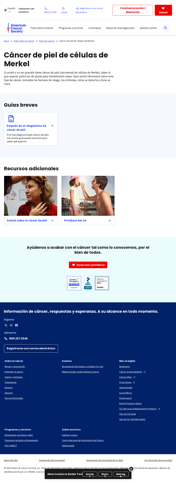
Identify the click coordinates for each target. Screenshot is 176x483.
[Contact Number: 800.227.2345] (88, 338)
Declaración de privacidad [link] (52, 460)
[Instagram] (11, 325)
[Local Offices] (125, 393)
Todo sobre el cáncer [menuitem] (41, 28)
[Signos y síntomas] (14, 377)
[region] (88, 474)
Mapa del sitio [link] (11, 460)
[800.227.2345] (52, 10)
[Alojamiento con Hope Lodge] (19, 435)
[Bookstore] (124, 366)
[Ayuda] (67, 10)
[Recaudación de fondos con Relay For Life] (82, 366)
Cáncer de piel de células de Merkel (76, 40)
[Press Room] (127, 382)
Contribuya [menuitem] (94, 28)
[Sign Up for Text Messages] (132, 419)
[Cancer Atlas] (127, 377)
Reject (105, 474)
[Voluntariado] (68, 446)
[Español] (13, 10)
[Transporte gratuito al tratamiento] (21, 440)
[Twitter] (6, 325)
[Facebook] (16, 325)
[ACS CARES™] (11, 446)
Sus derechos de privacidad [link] (158, 460)
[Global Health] (125, 388)
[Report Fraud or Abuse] (130, 403)
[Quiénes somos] (69, 435)
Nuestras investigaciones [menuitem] (120, 28)
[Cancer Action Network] (132, 372)
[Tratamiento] (10, 382)
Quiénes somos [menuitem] (148, 28)
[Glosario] (9, 393)
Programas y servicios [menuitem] (71, 28)
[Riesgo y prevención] (15, 366)
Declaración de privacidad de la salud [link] (104, 460)
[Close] (131, 468)
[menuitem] (16, 28)
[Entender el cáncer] (14, 372)
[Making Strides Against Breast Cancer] (80, 372)
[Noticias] (9, 388)
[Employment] (125, 398)
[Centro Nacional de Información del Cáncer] (83, 440)
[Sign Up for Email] (127, 414)
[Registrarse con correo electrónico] (94, 10)
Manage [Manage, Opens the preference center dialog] (120, 474)
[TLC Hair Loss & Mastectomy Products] (140, 409)
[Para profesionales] (14, 398)
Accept (90, 474)
